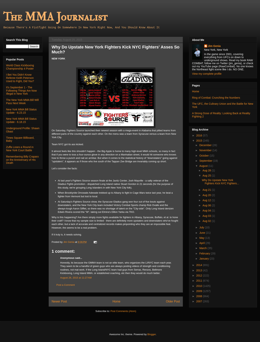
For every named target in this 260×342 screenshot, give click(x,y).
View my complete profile (206, 73)
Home (117, 301)
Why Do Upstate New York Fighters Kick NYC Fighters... (220, 182)
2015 (199, 140)
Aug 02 (207, 220)
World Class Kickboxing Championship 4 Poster (20, 67)
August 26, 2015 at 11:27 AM (76, 277)
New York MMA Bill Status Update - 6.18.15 (21, 120)
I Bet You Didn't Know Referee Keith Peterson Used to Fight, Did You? (20, 78)
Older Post (173, 301)
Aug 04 (207, 210)
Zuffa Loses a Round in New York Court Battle (20, 149)
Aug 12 (207, 200)
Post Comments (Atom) (123, 311)
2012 (199, 275)
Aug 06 (207, 205)
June (202, 232)
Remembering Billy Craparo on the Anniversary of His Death (22, 160)
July (202, 227)
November (205, 150)
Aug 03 (207, 215)
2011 (199, 280)
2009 (199, 291)
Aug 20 (207, 195)
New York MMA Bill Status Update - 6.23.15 (21, 111)
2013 (199, 270)
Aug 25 (207, 175)
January (204, 258)
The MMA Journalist (55, 17)
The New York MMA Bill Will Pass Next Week (22, 101)
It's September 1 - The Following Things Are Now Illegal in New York (21, 90)
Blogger (151, 334)
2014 (199, 265)
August (203, 165)
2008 (199, 296)
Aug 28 (207, 170)
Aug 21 (207, 189)
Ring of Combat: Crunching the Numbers (216, 97)
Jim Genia (214, 46)
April (202, 243)
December (205, 145)
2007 (199, 301)
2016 (199, 135)
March (203, 248)
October (204, 155)
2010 (199, 285)
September (206, 160)
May (202, 237)
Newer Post (59, 301)
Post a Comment (65, 284)
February (205, 253)
